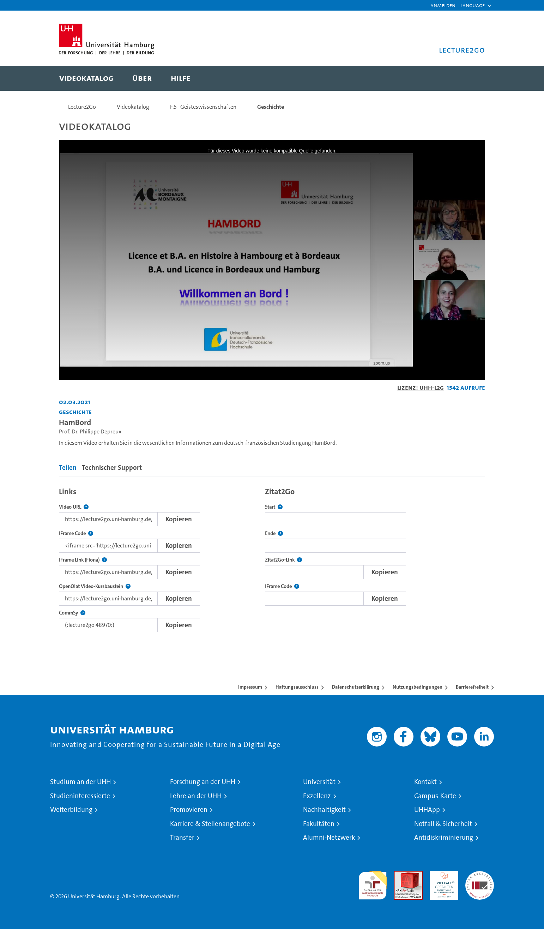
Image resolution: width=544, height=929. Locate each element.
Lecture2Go (82, 106)
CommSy (72, 613)
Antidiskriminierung (443, 837)
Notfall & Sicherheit (443, 823)
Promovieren (188, 809)
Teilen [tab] (68, 467)
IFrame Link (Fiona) (83, 560)
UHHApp (427, 809)
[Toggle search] (472, 78)
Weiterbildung (71, 809)
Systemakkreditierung (479, 875)
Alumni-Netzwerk (329, 837)
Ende (274, 533)
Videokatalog (133, 106)
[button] (472, 5)
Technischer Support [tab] (112, 467)
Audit (400, 875)
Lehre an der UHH (196, 796)
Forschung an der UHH (202, 781)
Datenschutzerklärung (355, 686)
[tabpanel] (272, 558)
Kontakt (425, 781)
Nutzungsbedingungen (417, 686)
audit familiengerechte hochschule (372, 883)
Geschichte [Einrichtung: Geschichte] (75, 411)
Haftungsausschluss (297, 686)
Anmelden (442, 5)
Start (274, 507)
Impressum (250, 686)
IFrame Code (76, 533)
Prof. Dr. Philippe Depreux (90, 431)
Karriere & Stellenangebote (210, 823)
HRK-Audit (442, 875)
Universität (319, 781)
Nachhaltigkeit (324, 809)
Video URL (74, 507)
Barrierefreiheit (472, 686)
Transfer (182, 837)
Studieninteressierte (80, 796)
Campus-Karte (435, 796)
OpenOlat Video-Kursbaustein (95, 586)
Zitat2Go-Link (283, 560)
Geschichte (270, 106)
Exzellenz (317, 796)
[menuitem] (86, 78)
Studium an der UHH (80, 781)
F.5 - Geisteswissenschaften (203, 106)
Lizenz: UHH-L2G (420, 387)
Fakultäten (318, 823)
